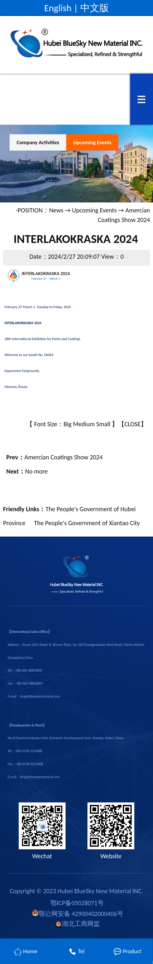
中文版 (94, 8)
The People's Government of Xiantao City (87, 523)
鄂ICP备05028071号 (77, 903)
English (57, 8)
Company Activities (38, 142)
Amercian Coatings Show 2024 (64, 457)
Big (68, 424)
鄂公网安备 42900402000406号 (77, 914)
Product (127, 951)
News (56, 210)
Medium (84, 424)
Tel (76, 951)
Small (103, 424)
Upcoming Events (92, 142)
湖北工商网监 (77, 924)
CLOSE (133, 424)
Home (25, 951)
